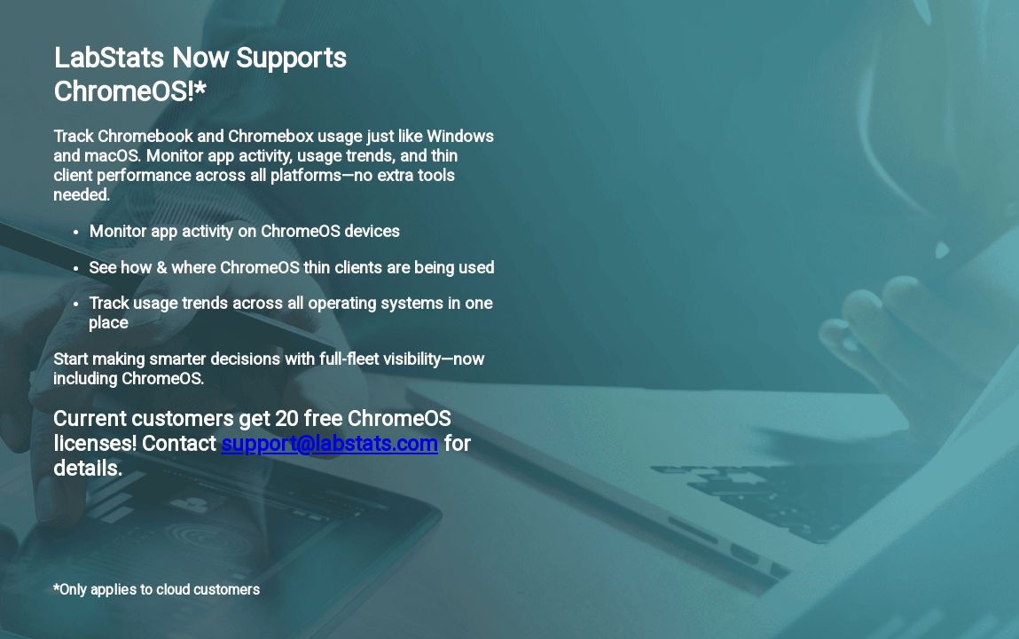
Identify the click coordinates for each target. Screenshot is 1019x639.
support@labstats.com (329, 443)
